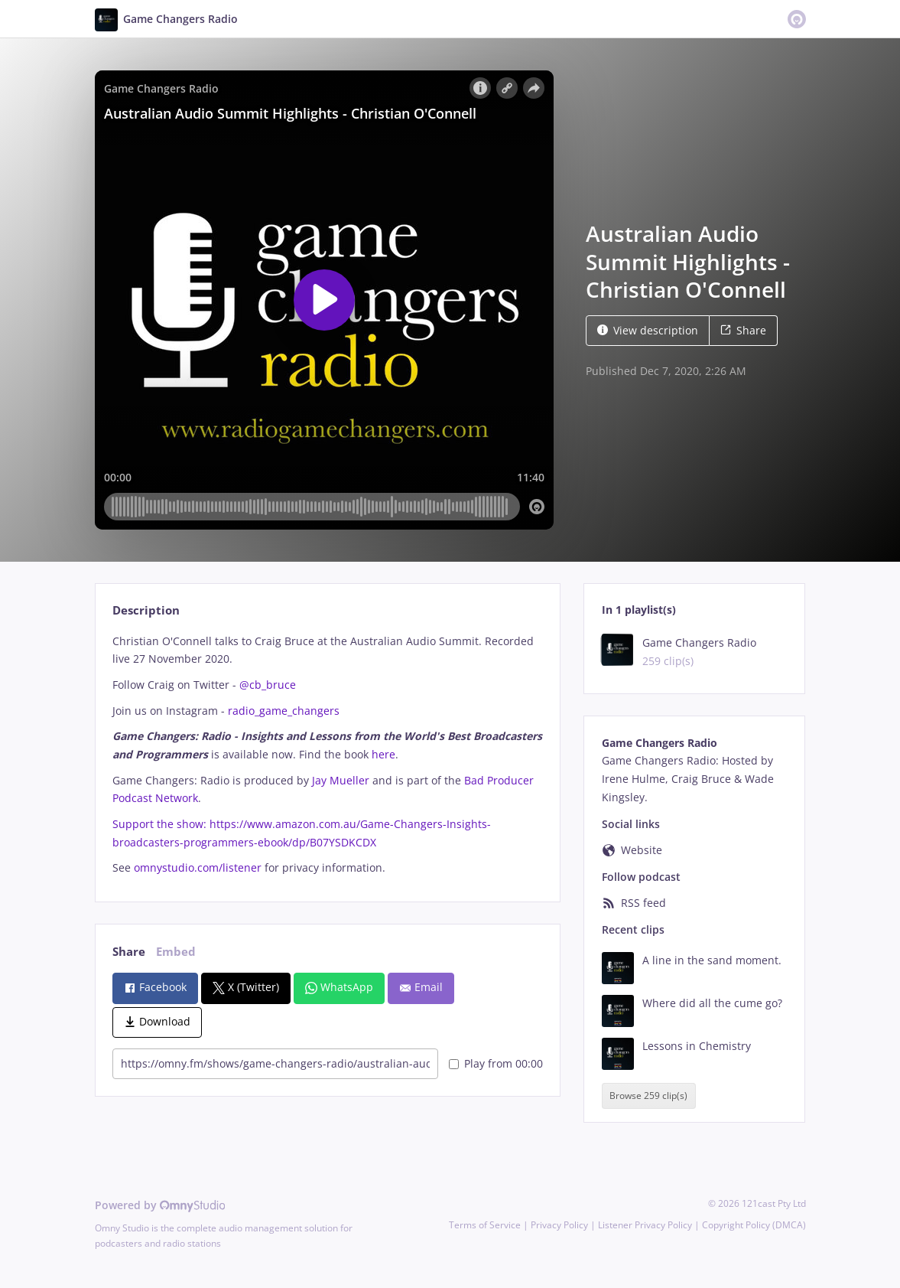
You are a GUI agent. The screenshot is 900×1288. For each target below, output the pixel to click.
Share (743, 330)
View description (647, 330)
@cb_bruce (267, 684)
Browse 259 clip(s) (648, 1096)
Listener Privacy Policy (645, 1224)
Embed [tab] (176, 952)
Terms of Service (485, 1224)
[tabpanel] (327, 755)
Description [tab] (146, 610)
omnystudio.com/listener (198, 867)
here (383, 754)
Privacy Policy (559, 1224)
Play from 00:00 (496, 1063)
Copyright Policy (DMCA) (754, 1224)
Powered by (160, 1205)
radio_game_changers (284, 710)
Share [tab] (128, 952)
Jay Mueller (340, 780)
